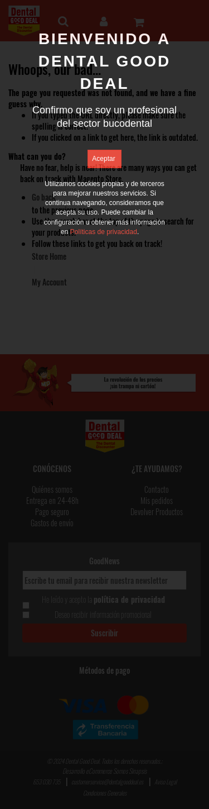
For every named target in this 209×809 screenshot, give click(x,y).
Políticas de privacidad (103, 232)
